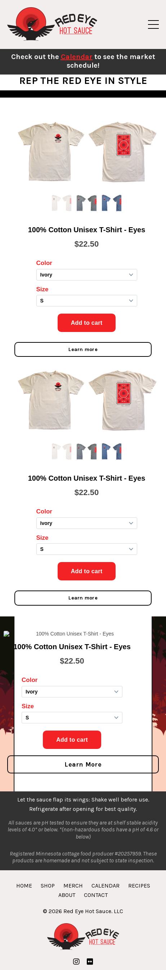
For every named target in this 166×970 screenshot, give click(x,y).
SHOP (48, 885)
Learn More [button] (83, 764)
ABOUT (66, 895)
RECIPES (139, 885)
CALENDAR (105, 885)
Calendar (77, 57)
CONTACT (96, 895)
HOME (24, 885)
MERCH (73, 885)
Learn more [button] (83, 349)
